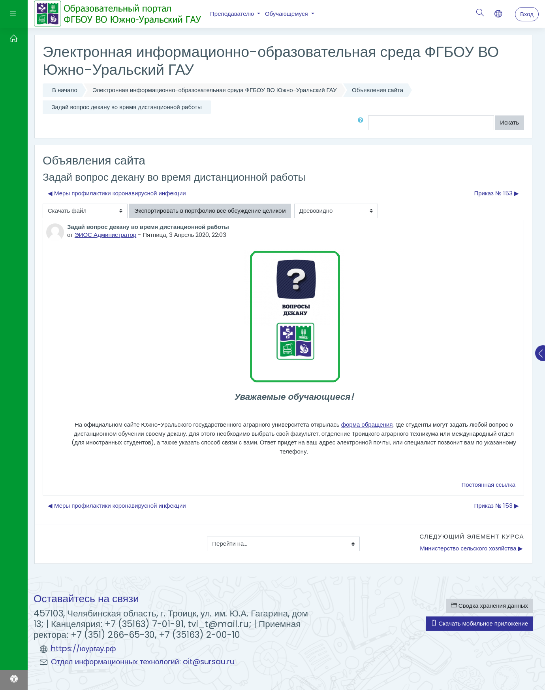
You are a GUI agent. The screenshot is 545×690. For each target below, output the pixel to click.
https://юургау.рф (83, 648)
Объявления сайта (377, 90)
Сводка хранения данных (489, 605)
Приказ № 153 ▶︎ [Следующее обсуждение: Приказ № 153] (496, 193)
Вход (527, 14)
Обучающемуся (287, 13)
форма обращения (367, 424)
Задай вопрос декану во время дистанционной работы (127, 107)
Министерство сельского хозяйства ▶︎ (471, 548)
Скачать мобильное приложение (479, 623)
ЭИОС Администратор (105, 235)
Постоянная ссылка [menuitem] (488, 484)
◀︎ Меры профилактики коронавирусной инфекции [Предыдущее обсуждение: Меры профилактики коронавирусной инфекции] (117, 193)
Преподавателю (233, 13)
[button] (362, 122)
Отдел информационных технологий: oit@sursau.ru (143, 661)
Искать (509, 122)
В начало (64, 90)
